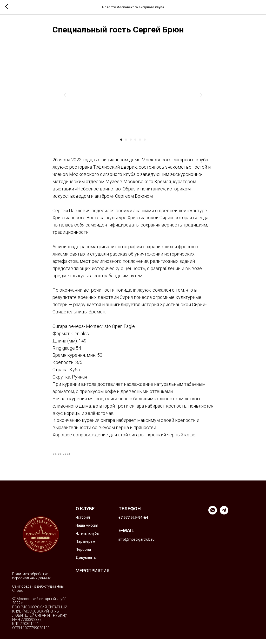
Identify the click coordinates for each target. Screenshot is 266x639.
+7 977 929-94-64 (133, 518)
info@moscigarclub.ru (136, 539)
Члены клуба (87, 533)
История (83, 517)
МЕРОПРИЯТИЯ (92, 570)
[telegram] (224, 513)
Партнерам (85, 541)
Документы (86, 557)
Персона (83, 549)
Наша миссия (87, 525)
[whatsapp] (212, 513)
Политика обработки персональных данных (31, 576)
